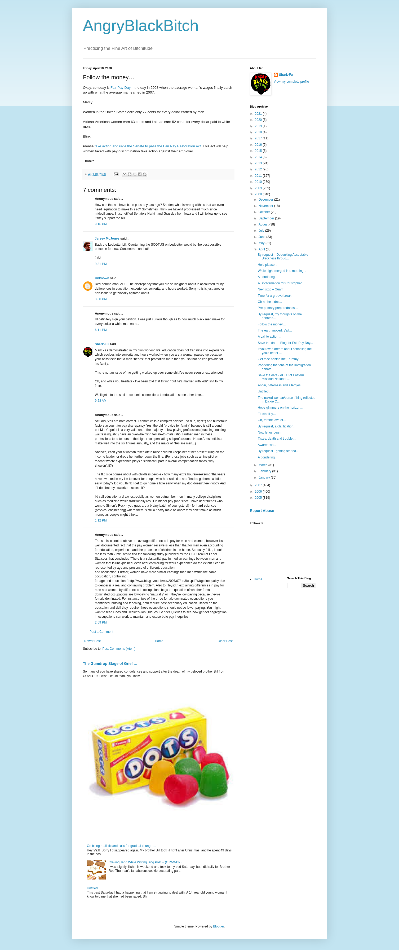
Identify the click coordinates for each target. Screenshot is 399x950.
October (265, 212)
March (263, 465)
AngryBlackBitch (141, 25)
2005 (259, 498)
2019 (259, 126)
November (266, 206)
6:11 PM (101, 330)
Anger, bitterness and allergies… (281, 385)
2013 (259, 163)
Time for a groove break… (276, 296)
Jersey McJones (107, 238)
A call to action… (269, 336)
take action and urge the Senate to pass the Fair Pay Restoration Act (148, 146)
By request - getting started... (278, 451)
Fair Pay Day (121, 88)
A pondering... (267, 277)
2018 (259, 132)
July (262, 230)
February (265, 471)
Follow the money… (272, 324)
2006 (259, 491)
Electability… (267, 414)
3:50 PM (101, 299)
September (267, 218)
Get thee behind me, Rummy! (278, 359)
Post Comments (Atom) (118, 649)
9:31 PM (101, 264)
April (262, 249)
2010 (259, 182)
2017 (259, 138)
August (264, 224)
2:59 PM (101, 622)
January (265, 477)
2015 (259, 151)
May (262, 243)
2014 (259, 157)
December (266, 199)
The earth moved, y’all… (275, 330)
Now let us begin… (271, 432)
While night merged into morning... (282, 271)
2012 (259, 169)
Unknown (102, 278)
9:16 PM (101, 224)
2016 (259, 145)
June (262, 237)
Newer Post (92, 641)
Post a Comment (101, 632)
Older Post (225, 641)
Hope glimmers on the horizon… (280, 407)
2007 (259, 485)
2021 (259, 114)
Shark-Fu (102, 344)
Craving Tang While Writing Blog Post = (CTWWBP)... (146, 862)
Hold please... (267, 265)
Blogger (218, 926)
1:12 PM (101, 520)
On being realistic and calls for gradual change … (121, 846)
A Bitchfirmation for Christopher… (281, 283)
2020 (259, 120)
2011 (259, 176)
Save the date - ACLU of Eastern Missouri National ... (281, 377)
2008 (259, 194)
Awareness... (267, 445)
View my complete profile (291, 81)
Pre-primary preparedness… (278, 308)
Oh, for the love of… (272, 420)
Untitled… (94, 888)
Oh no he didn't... (270, 302)
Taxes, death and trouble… (277, 438)
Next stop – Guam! (271, 289)
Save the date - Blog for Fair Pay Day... (285, 343)
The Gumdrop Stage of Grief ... (110, 663)
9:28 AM (101, 401)
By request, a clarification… (277, 426)
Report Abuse (262, 511)
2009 (259, 188)
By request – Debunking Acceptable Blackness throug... (283, 256)
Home (159, 641)
